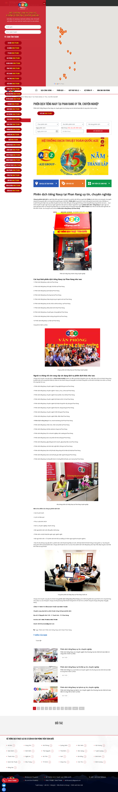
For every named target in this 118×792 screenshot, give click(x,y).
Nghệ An (29, 756)
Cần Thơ (82, 762)
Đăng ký (52, 785)
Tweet (37, 640)
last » (81, 708)
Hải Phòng (47, 745)
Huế (63, 756)
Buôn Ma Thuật (14, 762)
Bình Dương (100, 762)
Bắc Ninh (82, 745)
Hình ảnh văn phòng (103, 90)
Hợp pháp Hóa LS (75, 90)
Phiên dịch (61, 90)
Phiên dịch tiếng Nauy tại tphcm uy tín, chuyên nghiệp (79, 687)
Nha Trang (30, 762)
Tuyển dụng (38, 785)
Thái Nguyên (48, 751)
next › (75, 708)
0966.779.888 (50, 780)
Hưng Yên (29, 745)
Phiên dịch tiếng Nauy (51, 630)
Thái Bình (64, 751)
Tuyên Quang (101, 751)
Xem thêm (64, 657)
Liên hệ (46, 785)
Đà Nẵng (82, 756)
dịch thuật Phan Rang (65, 630)
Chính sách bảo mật (77, 785)
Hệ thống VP (89, 90)
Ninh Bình (29, 751)
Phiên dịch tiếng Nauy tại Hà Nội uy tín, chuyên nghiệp (79, 667)
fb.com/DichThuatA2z (31, 777)
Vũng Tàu (64, 762)
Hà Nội (11, 745)
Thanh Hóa (13, 756)
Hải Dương (100, 745)
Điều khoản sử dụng (63, 785)
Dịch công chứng (47, 90)
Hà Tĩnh (47, 756)
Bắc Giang (82, 751)
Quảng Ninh (65, 745)
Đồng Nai (12, 767)
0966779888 (58, 780)
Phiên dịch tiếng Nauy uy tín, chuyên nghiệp (76, 649)
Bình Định (99, 756)
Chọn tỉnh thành (13, 36)
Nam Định (12, 751)
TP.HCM (47, 762)
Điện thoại (71, 128)
